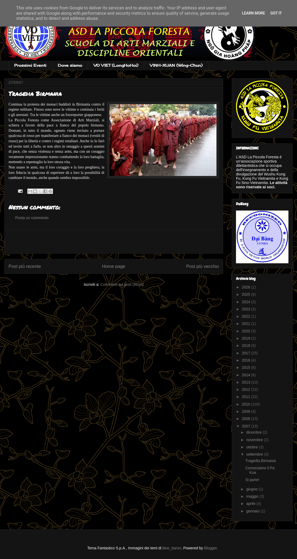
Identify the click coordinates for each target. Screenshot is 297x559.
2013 (246, 382)
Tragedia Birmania (260, 461)
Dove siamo (70, 65)
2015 (246, 367)
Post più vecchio (202, 266)
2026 (246, 287)
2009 (246, 411)
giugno (252, 489)
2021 (246, 323)
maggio (253, 496)
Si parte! (252, 480)
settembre (255, 454)
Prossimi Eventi (30, 65)
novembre (255, 440)
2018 (246, 345)
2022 (246, 316)
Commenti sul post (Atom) (122, 284)
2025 (246, 294)
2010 (246, 404)
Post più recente (25, 266)
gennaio (253, 511)
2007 (246, 426)
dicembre (254, 432)
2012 (246, 389)
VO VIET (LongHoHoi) (116, 65)
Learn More (253, 13)
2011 (246, 397)
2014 (246, 375)
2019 (246, 338)
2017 (246, 353)
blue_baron (171, 548)
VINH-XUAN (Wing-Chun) (176, 65)
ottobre (252, 447)
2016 (246, 360)
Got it (276, 13)
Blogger (210, 548)
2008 (246, 419)
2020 (246, 331)
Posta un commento (32, 218)
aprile (251, 503)
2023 (246, 309)
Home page (113, 266)
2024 (246, 302)
